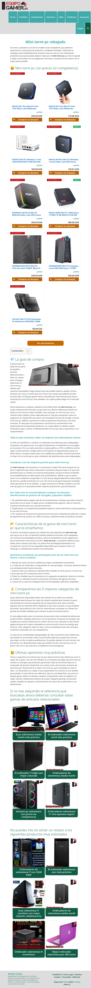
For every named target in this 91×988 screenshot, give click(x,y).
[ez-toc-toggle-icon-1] (27, 351)
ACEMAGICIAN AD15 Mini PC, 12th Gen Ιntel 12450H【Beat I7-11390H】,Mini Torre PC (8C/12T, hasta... (26, 267)
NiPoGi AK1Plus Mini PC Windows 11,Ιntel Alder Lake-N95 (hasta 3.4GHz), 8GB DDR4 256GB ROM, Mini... (63, 160)
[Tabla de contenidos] (28, 351)
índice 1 (71, 982)
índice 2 (67, 984)
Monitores (51, 17)
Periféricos (71, 17)
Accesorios (84, 17)
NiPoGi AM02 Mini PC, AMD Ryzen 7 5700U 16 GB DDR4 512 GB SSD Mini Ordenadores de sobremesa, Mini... (64, 214)
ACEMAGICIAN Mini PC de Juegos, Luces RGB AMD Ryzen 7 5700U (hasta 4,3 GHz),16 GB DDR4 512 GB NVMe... (64, 267)
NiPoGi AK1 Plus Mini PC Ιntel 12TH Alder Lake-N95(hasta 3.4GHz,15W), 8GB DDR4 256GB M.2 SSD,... (62, 107)
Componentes (37, 17)
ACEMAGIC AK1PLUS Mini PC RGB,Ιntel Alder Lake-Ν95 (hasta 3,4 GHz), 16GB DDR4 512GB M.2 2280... (26, 214)
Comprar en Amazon (28, 119)
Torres (13, 17)
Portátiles (23, 17)
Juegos (80, 28)
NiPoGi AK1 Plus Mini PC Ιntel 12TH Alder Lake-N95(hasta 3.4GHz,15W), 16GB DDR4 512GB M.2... (26, 107)
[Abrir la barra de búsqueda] (88, 28)
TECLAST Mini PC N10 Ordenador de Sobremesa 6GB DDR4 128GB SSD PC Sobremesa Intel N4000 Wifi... (26, 320)
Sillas (61, 17)
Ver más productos (45, 343)
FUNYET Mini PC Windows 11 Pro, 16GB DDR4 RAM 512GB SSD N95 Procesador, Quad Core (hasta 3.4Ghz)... (27, 160)
